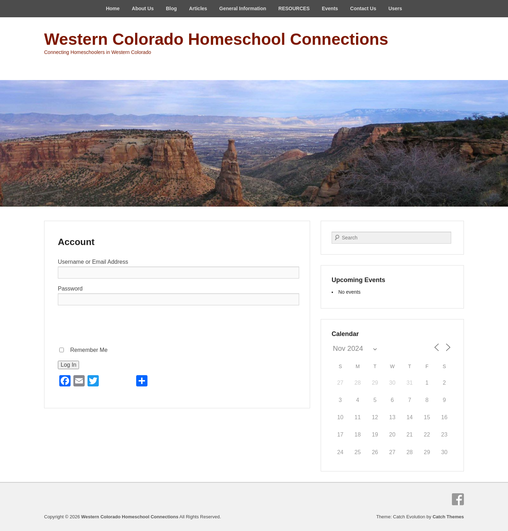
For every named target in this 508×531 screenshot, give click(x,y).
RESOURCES (294, 8)
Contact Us (363, 8)
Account (76, 242)
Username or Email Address (93, 262)
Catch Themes (448, 516)
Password (70, 289)
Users (395, 8)
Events (330, 8)
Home (113, 8)
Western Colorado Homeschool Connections (216, 39)
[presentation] (111, 324)
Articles (198, 8)
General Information (242, 8)
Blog (171, 8)
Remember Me (89, 350)
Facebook (458, 499)
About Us (143, 8)
